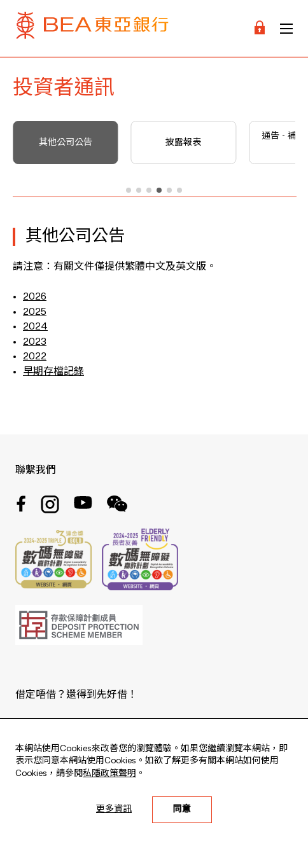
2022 (34, 357)
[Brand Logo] (92, 28)
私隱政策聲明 (109, 773)
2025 (34, 312)
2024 (35, 327)
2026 (34, 297)
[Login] (259, 28)
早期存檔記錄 (53, 372)
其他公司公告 (65, 142)
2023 (34, 342)
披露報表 (183, 142)
